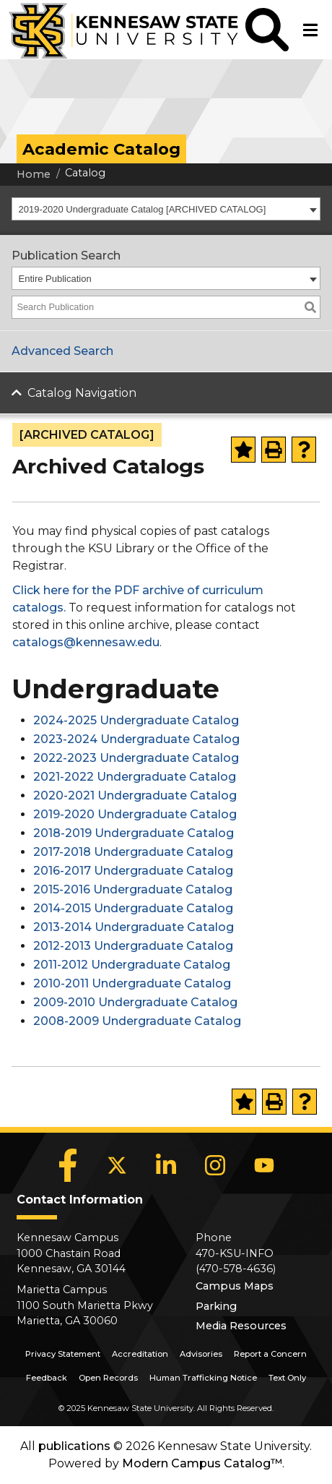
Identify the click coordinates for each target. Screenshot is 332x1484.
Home (34, 174)
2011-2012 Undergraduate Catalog (131, 965)
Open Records (108, 1378)
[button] (267, 29)
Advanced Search (62, 351)
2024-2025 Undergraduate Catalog (136, 720)
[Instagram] (215, 1165)
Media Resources (241, 1325)
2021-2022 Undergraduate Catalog (134, 777)
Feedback (46, 1378)
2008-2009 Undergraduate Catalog (137, 1021)
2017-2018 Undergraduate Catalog (133, 852)
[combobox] (166, 208)
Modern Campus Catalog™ (202, 1463)
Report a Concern (270, 1354)
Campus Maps (235, 1285)
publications (74, 1446)
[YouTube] (264, 1165)
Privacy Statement (62, 1354)
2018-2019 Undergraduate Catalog (133, 833)
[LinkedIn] (166, 1165)
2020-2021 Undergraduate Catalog (135, 795)
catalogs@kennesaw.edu (86, 642)
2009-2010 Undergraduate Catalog (135, 1002)
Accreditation (140, 1354)
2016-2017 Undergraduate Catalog (133, 871)
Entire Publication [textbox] (55, 278)
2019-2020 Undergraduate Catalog (135, 814)
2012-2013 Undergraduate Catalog (133, 946)
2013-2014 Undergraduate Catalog (133, 927)
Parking (216, 1306)
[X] (117, 1165)
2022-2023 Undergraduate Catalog (136, 758)
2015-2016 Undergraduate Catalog (132, 889)
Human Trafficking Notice (203, 1378)
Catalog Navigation (81, 393)
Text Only (287, 1378)
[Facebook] (68, 1165)
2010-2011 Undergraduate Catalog (132, 983)
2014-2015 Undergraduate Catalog (133, 908)
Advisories (201, 1354)
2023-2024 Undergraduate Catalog (136, 739)
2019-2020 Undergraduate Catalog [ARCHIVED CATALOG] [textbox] (142, 209)
